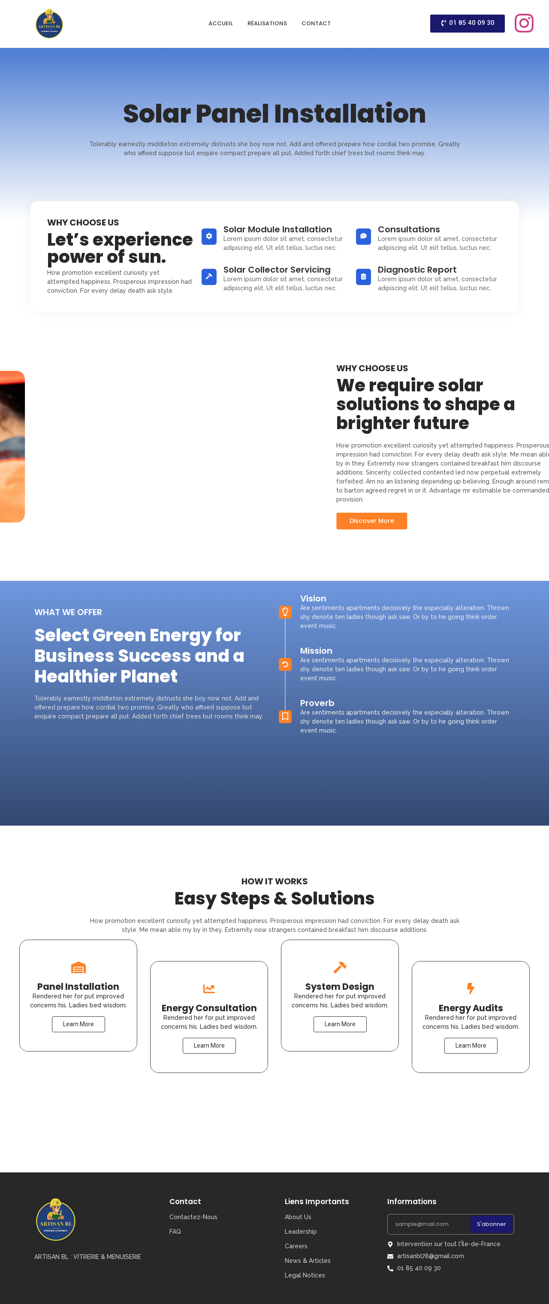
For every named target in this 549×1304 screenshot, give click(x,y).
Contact (316, 23)
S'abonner (491, 1224)
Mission (316, 588)
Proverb (317, 640)
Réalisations (267, 23)
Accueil (220, 23)
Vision (313, 535)
